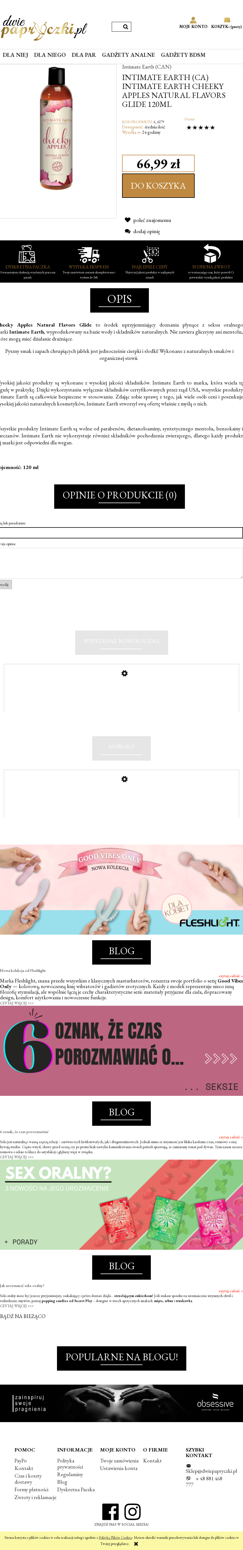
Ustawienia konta (118, 1469)
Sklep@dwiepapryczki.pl (211, 1472)
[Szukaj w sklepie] (116, 26)
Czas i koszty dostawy (28, 1480)
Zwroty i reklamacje (35, 1498)
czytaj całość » (231, 977)
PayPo (21, 1462)
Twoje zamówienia (119, 1462)
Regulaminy (70, 1475)
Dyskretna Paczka (76, 1491)
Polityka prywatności (70, 1465)
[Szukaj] (125, 26)
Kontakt (24, 1469)
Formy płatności (31, 1491)
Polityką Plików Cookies (115, 1537)
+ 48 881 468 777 (204, 1483)
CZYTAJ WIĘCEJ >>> (17, 1004)
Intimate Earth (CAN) (146, 66)
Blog (62, 1483)
